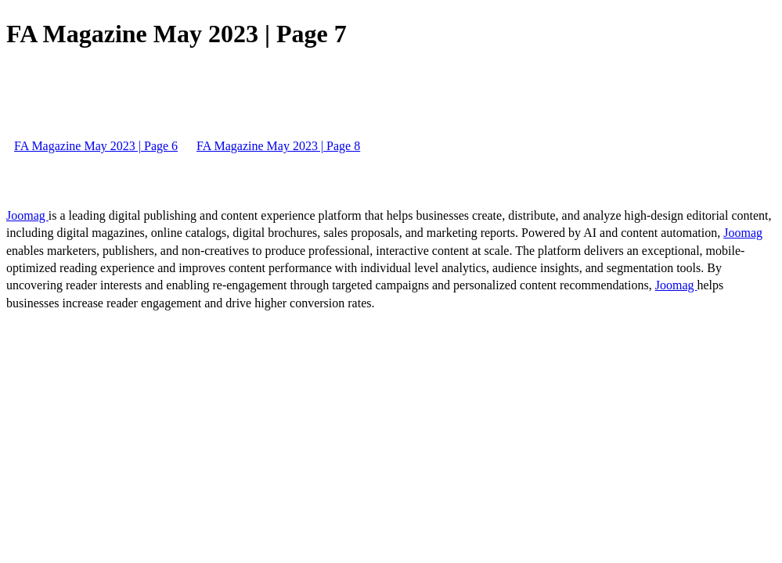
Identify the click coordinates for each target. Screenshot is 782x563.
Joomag (27, 215)
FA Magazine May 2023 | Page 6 (96, 145)
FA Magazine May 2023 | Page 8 (278, 145)
